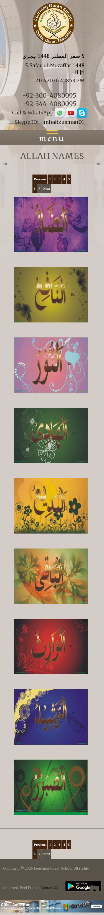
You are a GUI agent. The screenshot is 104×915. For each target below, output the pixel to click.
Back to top (94, 891)
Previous (40, 179)
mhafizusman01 (64, 122)
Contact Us (49, 888)
